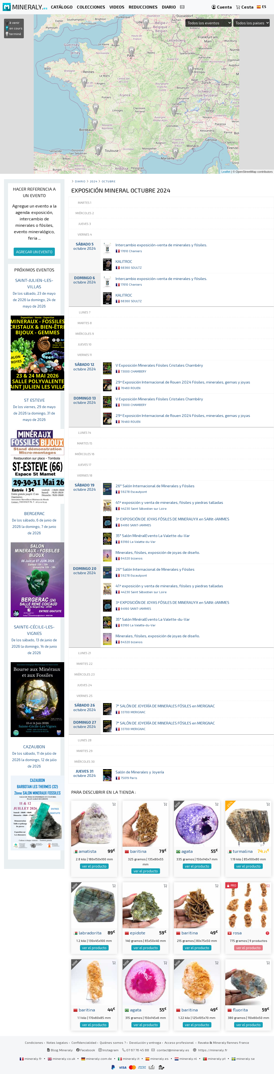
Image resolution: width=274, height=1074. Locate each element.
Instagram (108, 1050)
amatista (84, 851)
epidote (135, 932)
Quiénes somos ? (113, 1042)
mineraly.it (129, 1058)
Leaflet (226, 171)
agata (184, 851)
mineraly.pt (214, 1058)
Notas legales (57, 1042)
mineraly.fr (31, 1058)
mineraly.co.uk (62, 1058)
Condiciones (34, 1042)
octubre (109, 181)
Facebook (85, 1050)
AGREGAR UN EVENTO (34, 252)
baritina (135, 851)
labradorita (87, 932)
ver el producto (94, 866)
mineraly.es (157, 1058)
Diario (80, 181)
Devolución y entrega (145, 1042)
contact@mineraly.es (173, 1050)
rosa (234, 932)
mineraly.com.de (97, 1058)
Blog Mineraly (60, 1050)
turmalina (240, 851)
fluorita (237, 1009)
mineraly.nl (186, 1058)
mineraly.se (243, 1058)
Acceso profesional (180, 1042)
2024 (93, 181)
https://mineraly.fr (212, 1050)
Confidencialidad (83, 1042)
